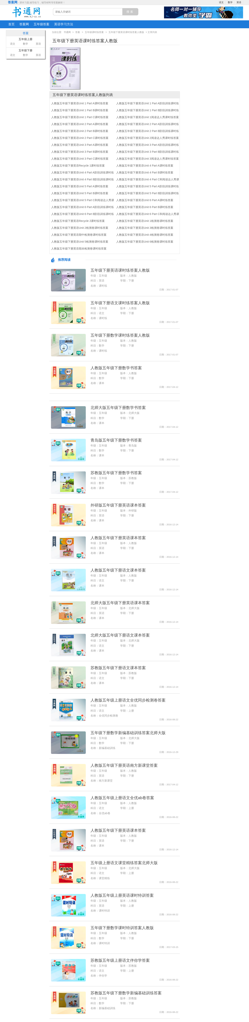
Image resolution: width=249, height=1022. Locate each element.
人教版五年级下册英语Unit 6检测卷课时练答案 (144, 241)
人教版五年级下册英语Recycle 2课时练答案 (78, 220)
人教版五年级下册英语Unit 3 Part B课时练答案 (79, 151)
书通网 (67, 32)
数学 (230, 2)
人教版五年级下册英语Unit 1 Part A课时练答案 (79, 103)
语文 (221, 2)
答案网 (12, 2)
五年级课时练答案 (94, 32)
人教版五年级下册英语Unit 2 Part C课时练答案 (79, 137)
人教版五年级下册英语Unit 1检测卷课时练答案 (144, 220)
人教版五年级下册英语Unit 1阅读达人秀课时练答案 (147, 117)
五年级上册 (25, 39)
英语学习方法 (63, 24)
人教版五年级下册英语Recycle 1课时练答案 (78, 165)
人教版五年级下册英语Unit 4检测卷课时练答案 (144, 234)
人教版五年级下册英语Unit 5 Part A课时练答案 (79, 186)
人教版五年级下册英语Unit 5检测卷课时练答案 (79, 241)
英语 (239, 2)
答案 (77, 32)
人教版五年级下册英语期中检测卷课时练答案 (79, 234)
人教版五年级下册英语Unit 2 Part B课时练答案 (79, 131)
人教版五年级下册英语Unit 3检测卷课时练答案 (144, 227)
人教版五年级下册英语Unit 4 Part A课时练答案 (144, 165)
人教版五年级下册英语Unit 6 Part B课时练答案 (144, 207)
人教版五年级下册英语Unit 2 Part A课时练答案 (79, 124)
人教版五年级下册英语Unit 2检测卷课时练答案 (79, 227)
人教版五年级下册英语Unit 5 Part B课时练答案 (79, 193)
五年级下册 (25, 50)
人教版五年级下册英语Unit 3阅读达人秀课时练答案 (147, 158)
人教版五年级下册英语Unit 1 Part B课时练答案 (79, 110)
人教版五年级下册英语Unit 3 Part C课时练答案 (79, 158)
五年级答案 (41, 24)
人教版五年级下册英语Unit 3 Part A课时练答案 (79, 144)
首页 (11, 24)
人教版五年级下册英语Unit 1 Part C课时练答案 (79, 117)
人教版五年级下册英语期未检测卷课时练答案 (79, 248)
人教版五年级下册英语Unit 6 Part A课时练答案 (144, 200)
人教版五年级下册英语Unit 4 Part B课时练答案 (144, 172)
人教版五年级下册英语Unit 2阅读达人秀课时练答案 (147, 137)
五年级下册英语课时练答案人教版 (126, 32)
